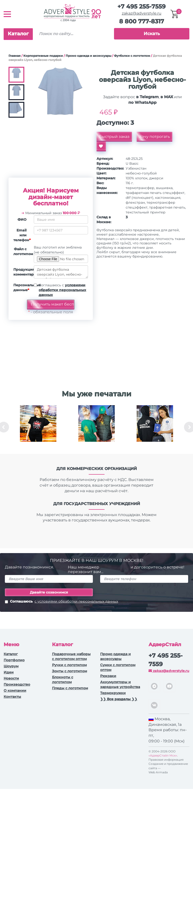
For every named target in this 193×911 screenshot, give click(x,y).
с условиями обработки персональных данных (76, 601)
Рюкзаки (108, 676)
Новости (11, 678)
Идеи (9, 672)
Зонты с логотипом (69, 671)
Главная (15, 56)
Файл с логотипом (21, 251)
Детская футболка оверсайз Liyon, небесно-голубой (61, 271)
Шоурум (11, 666)
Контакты (12, 696)
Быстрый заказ (114, 136)
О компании (15, 690)
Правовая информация (166, 759)
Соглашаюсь (61, 602)
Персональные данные (21, 287)
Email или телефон (21, 235)
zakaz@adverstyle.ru (141, 13)
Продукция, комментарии (21, 272)
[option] (38, 427)
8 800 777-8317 (141, 21)
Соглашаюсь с (62, 290)
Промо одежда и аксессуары (88, 56)
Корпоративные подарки (43, 56)
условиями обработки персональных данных (62, 290)
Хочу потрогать (154, 136)
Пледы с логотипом (70, 688)
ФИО (22, 219)
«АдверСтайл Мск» (163, 755)
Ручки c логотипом (69, 665)
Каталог (18, 34)
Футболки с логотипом (132, 56)
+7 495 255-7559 (141, 6)
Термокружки (113, 693)
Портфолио (14, 660)
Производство (17, 684)
